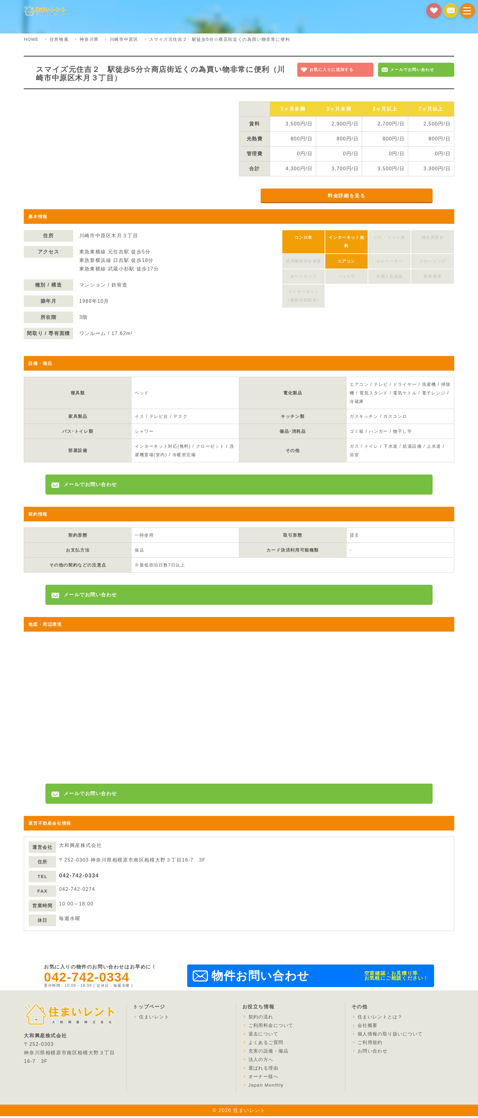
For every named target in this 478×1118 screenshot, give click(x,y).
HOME (31, 39)
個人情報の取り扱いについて (392, 1035)
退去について (264, 1035)
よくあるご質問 (267, 1044)
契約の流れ (261, 1018)
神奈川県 (89, 39)
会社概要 (368, 1027)
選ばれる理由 (264, 1069)
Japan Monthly (267, 1086)
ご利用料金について (272, 1027)
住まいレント (155, 1018)
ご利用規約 (371, 1044)
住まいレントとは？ (382, 1018)
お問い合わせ (374, 1052)
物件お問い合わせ (260, 977)
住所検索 (59, 39)
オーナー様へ (264, 1078)
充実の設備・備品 (269, 1052)
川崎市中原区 (124, 39)
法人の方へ (261, 1061)
